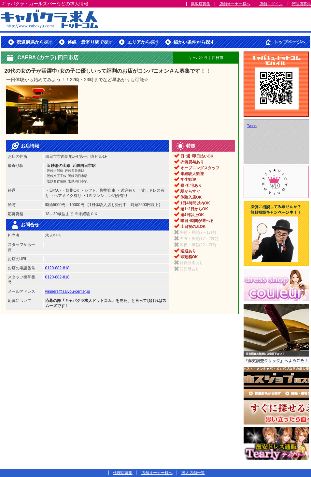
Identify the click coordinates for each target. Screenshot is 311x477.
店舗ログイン (271, 4)
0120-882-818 (57, 268)
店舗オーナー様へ (234, 4)
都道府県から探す (35, 42)
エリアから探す (143, 42)
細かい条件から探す (194, 42)
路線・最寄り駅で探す (90, 42)
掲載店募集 (200, 4)
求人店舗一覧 (193, 472)
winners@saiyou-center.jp (67, 291)
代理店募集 (301, 4)
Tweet (252, 125)
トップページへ (290, 42)
